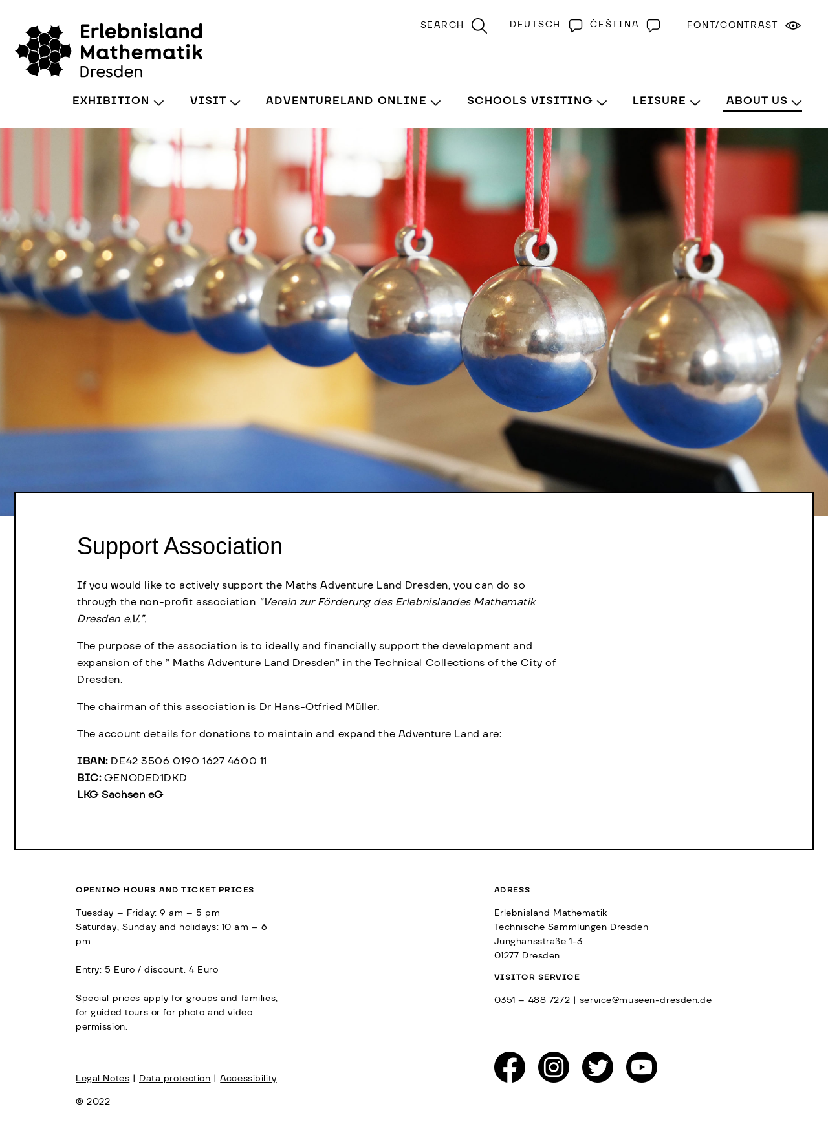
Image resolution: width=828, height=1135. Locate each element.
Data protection (175, 1078)
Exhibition (111, 101)
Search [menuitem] (442, 25)
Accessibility (248, 1078)
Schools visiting (530, 101)
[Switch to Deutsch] (543, 24)
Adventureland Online (346, 101)
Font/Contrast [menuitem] (732, 25)
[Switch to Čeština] (622, 24)
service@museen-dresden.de (646, 1000)
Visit (208, 101)
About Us (757, 101)
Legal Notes (102, 1078)
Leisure (659, 101)
